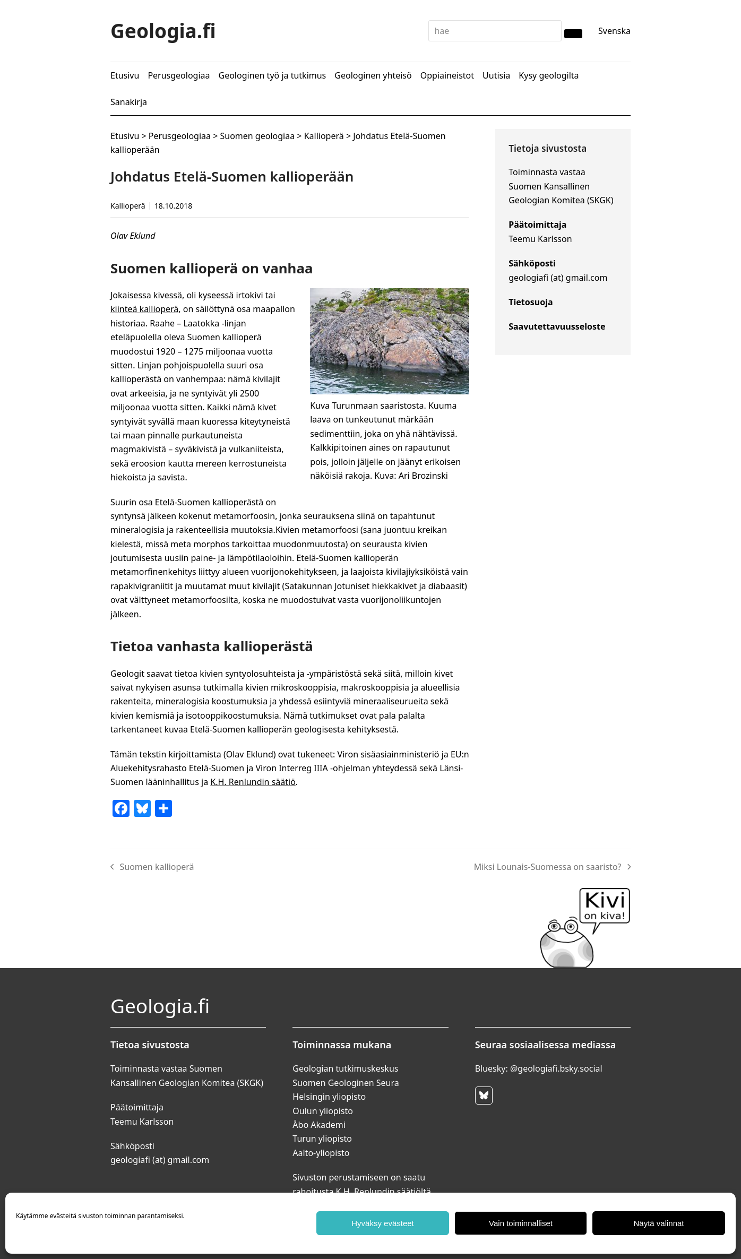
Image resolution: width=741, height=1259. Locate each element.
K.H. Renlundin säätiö (252, 782)
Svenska (614, 31)
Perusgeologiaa (180, 136)
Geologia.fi (163, 30)
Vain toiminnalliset (521, 1223)
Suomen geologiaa (257, 136)
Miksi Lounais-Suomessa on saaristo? (552, 867)
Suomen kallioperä (152, 867)
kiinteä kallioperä (144, 309)
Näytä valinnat (658, 1223)
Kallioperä (324, 136)
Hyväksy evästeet (382, 1223)
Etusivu (124, 136)
